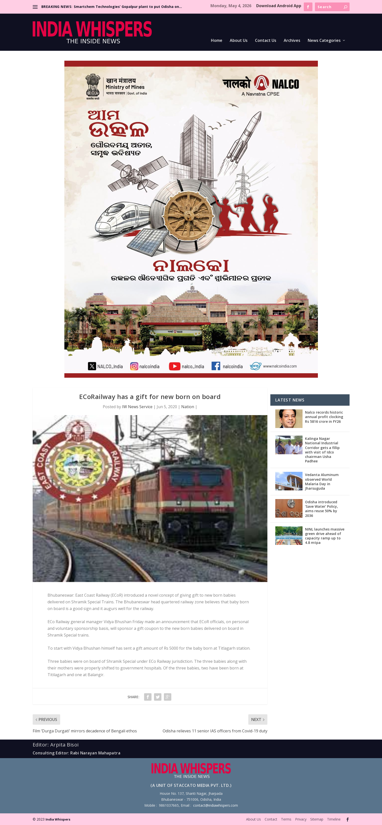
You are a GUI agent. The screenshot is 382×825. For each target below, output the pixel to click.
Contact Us (265, 40)
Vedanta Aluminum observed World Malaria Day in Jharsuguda (322, 481)
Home (216, 40)
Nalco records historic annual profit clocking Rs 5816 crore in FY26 (324, 417)
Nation (187, 406)
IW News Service (137, 406)
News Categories (324, 40)
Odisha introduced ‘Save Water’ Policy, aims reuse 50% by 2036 (321, 509)
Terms (286, 819)
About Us (239, 40)
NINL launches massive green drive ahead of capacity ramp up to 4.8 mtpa (324, 536)
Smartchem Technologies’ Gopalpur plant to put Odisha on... (128, 6)
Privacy (300, 819)
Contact (271, 819)
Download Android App (278, 5)
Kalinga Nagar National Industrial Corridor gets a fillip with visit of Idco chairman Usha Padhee (322, 449)
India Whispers (58, 819)
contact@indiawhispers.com (215, 805)
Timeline (334, 819)
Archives (292, 40)
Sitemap (316, 819)
